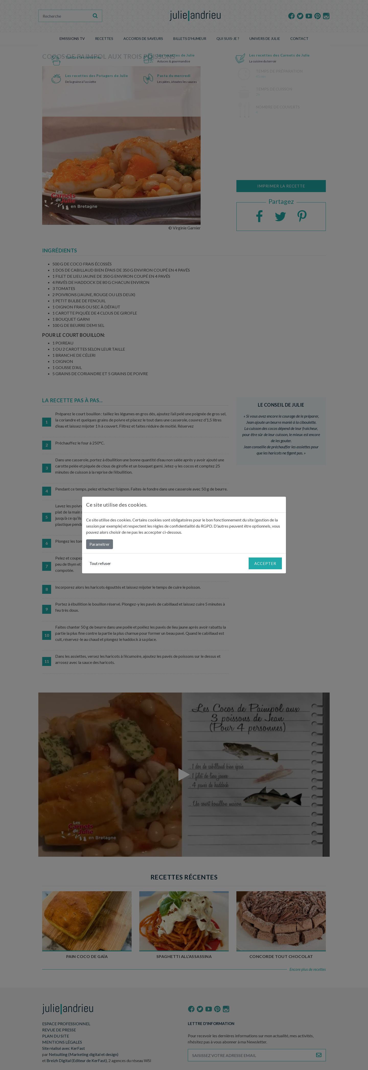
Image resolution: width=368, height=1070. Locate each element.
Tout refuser (100, 563)
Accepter (265, 563)
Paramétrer (99, 544)
